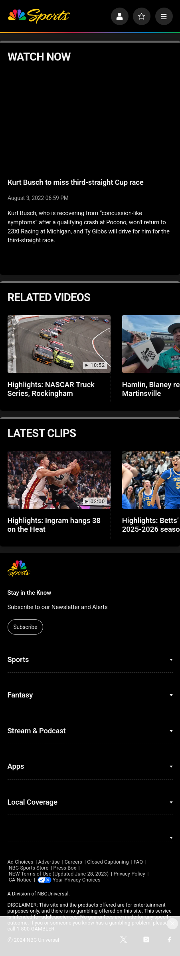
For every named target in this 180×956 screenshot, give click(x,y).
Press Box (64, 868)
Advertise (49, 862)
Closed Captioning (108, 862)
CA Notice (20, 880)
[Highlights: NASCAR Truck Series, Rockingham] (59, 344)
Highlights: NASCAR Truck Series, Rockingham (51, 389)
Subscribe (25, 627)
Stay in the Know (29, 592)
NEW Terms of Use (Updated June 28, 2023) (59, 874)
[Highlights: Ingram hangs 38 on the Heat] (59, 480)
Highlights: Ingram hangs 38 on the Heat (54, 525)
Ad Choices (21, 862)
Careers (73, 862)
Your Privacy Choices (77, 880)
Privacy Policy (129, 874)
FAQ (138, 862)
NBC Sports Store (29, 868)
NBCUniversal (52, 894)
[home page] (39, 16)
